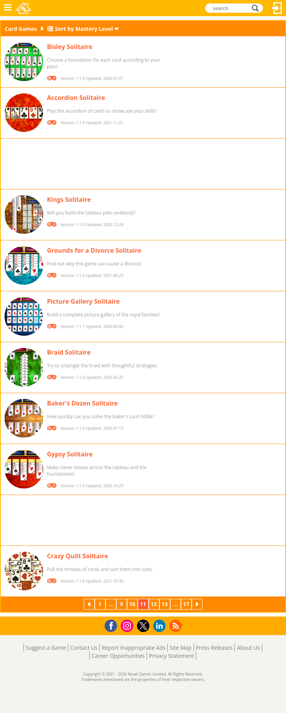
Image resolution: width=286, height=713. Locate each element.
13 (164, 604)
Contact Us (83, 647)
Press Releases (214, 647)
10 (132, 604)
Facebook (113, 625)
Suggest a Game (46, 647)
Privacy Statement (171, 655)
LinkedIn (161, 626)
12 (154, 604)
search (257, 7)
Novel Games (23, 8)
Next (197, 604)
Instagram (128, 625)
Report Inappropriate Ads (134, 647)
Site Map (181, 647)
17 (186, 604)
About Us (248, 647)
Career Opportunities (118, 655)
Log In (277, 8)
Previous (90, 604)
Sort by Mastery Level (84, 28)
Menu (8, 8)
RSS (176, 625)
